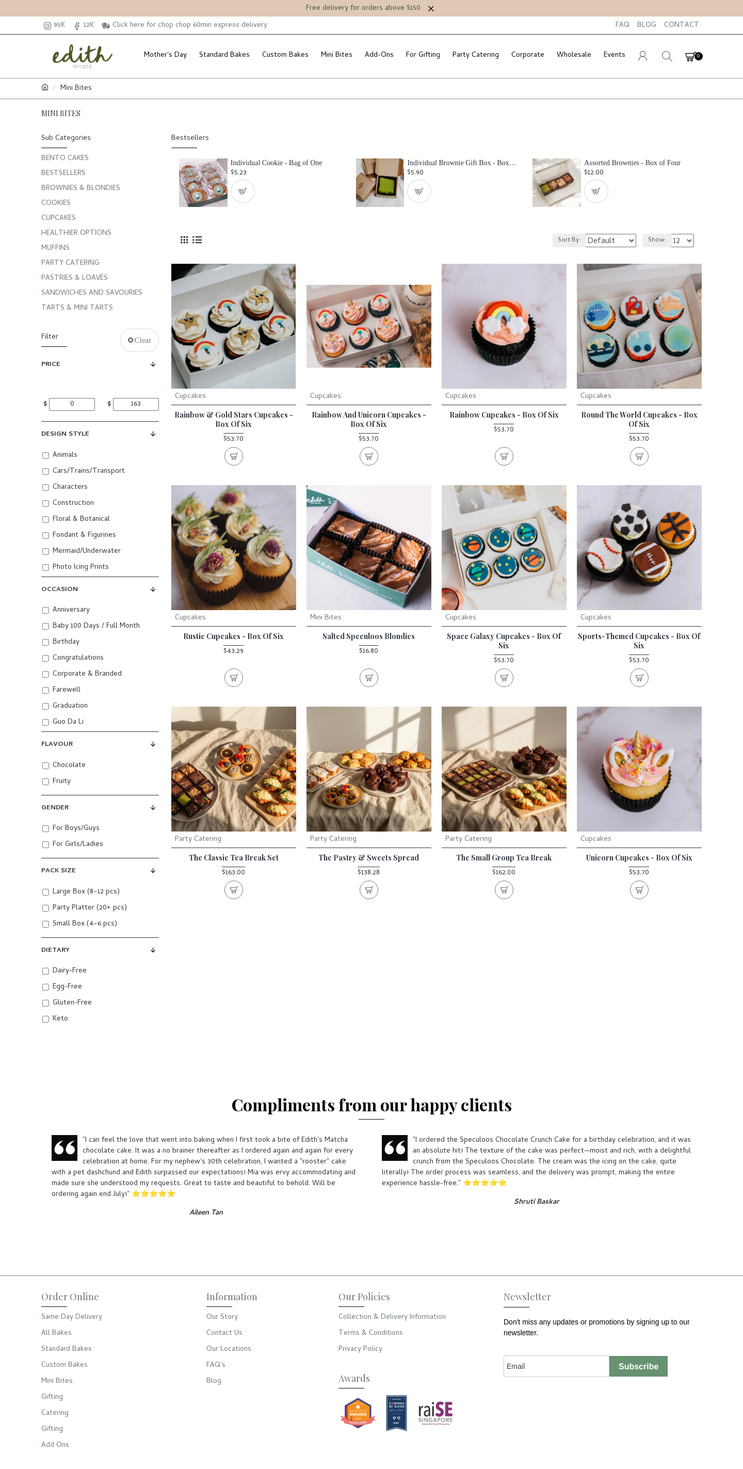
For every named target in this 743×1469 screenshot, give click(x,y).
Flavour (57, 744)
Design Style (65, 434)
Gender (55, 808)
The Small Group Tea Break (504, 858)
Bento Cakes (65, 158)
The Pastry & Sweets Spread (368, 858)
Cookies (56, 203)
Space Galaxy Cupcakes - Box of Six (504, 641)
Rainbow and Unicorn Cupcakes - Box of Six (369, 419)
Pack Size (58, 871)
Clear (143, 340)
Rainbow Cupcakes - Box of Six (504, 415)
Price (50, 364)
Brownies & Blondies (80, 188)
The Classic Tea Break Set (234, 858)
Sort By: (560, 240)
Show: (660, 240)
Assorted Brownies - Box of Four (632, 163)
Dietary (55, 950)
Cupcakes (58, 218)
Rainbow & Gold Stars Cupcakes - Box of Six (233, 419)
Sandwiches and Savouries (91, 293)
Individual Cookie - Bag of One (276, 163)
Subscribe (638, 1366)
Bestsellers (63, 173)
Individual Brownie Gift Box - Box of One (462, 163)
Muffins (55, 248)
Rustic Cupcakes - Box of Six (233, 636)
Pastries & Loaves (74, 278)
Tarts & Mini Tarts (77, 308)
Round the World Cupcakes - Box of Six (639, 419)
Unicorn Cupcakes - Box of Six (639, 858)
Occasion (59, 589)
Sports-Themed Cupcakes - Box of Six (639, 641)
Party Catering (70, 263)
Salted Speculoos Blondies (368, 636)
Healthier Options (76, 233)
